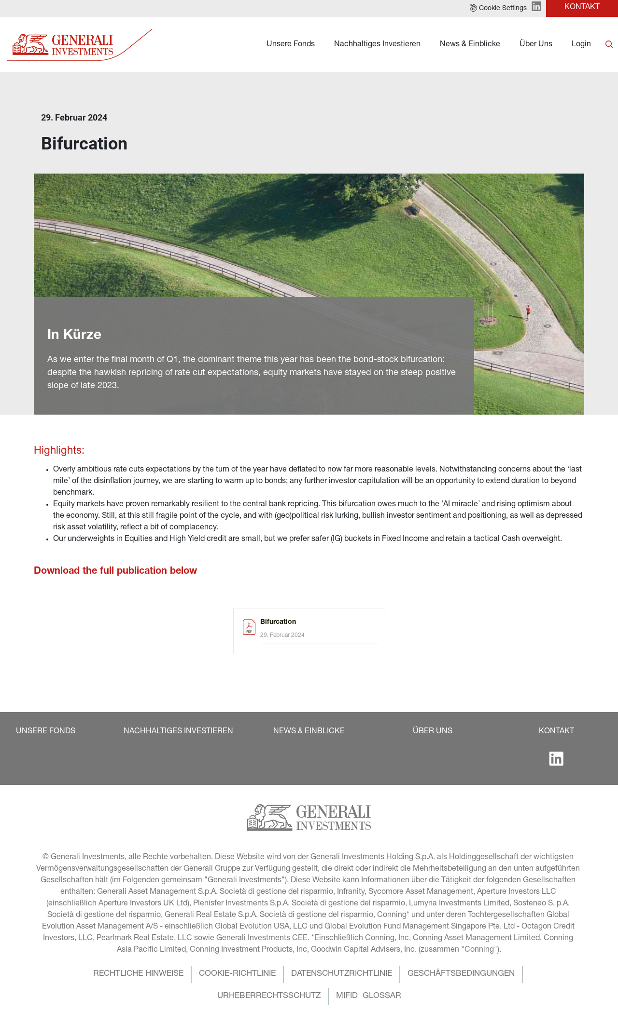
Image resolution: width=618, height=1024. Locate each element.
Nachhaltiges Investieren (377, 45)
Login (581, 45)
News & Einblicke (470, 45)
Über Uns (536, 45)
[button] (498, 8)
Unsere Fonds (291, 45)
